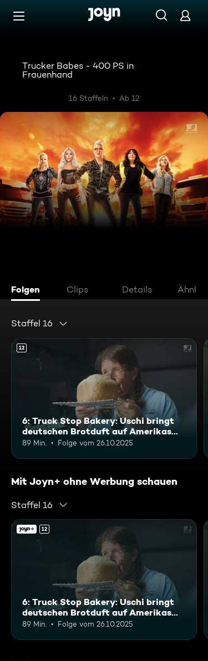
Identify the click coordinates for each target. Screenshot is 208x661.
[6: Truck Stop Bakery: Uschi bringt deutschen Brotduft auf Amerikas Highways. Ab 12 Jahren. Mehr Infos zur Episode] (104, 398)
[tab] (28, 291)
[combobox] (40, 323)
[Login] (185, 15)
